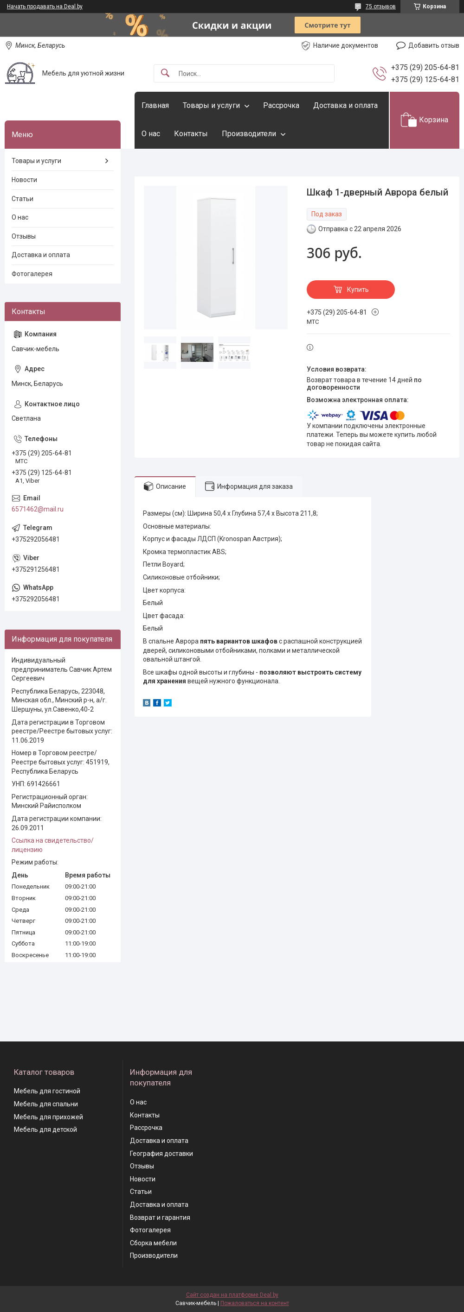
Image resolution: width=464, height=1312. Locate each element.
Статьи (22, 198)
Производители (249, 133)
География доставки (161, 1153)
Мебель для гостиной (47, 1091)
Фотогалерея (32, 274)
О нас (151, 133)
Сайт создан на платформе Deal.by (232, 1295)
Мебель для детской (45, 1129)
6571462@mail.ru (38, 509)
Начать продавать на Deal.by (45, 6)
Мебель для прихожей (48, 1117)
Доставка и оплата (345, 105)
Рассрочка (281, 105)
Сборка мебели (153, 1243)
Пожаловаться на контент (254, 1303)
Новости (24, 179)
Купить (358, 289)
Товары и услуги (211, 105)
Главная (155, 105)
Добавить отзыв (433, 45)
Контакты (191, 133)
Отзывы (24, 236)
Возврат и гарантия (160, 1217)
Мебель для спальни (46, 1104)
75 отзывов (381, 6)
